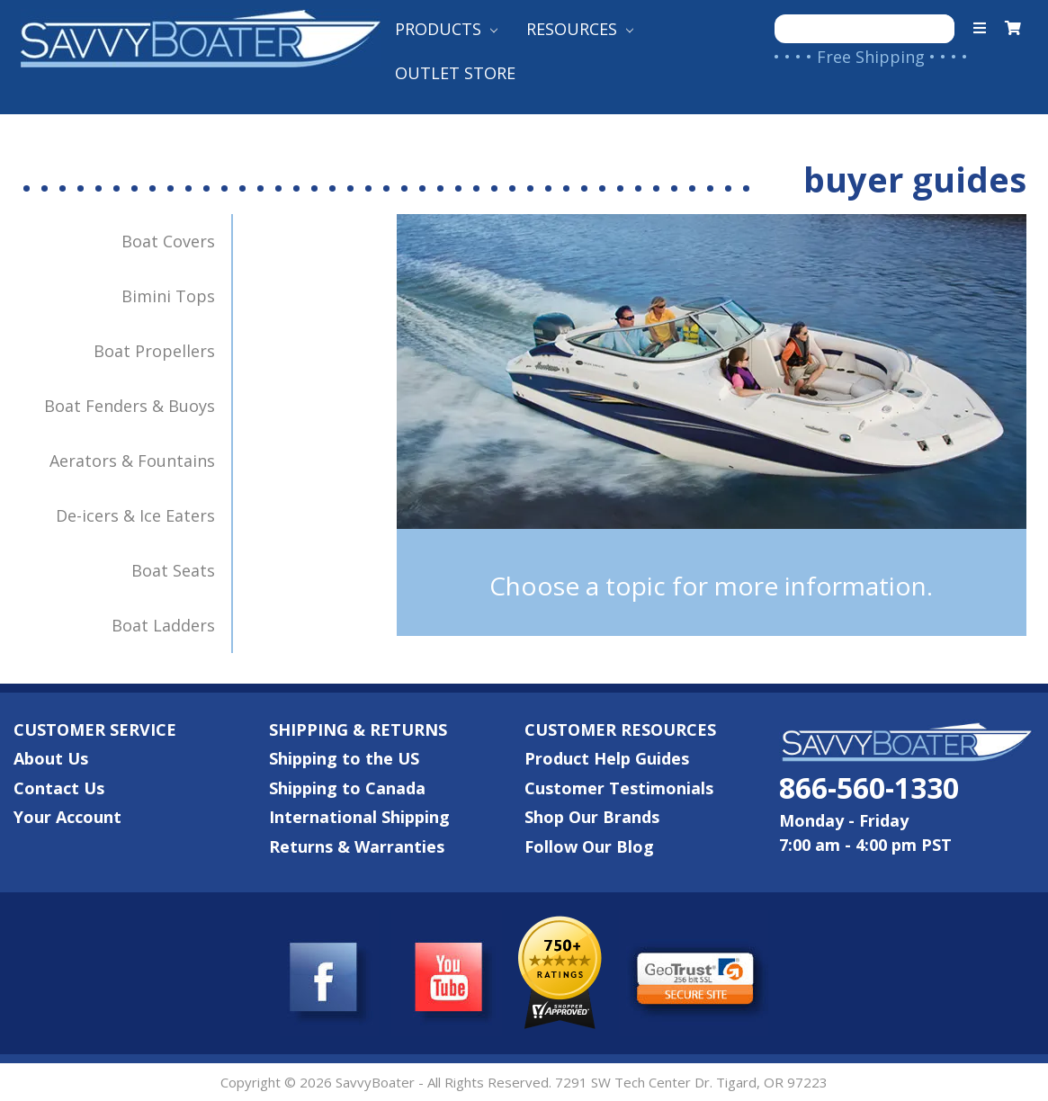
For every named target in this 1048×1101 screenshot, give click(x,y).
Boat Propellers (163, 343)
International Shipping (359, 817)
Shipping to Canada (347, 788)
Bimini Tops (177, 288)
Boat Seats (182, 562)
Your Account (67, 817)
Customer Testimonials (618, 788)
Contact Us (58, 788)
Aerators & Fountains (141, 452)
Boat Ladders (172, 617)
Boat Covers (177, 233)
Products (446, 29)
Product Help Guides (606, 758)
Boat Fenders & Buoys (138, 397)
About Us (50, 758)
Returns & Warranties (356, 846)
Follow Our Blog (589, 846)
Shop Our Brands (591, 817)
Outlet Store (455, 73)
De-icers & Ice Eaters (144, 507)
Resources (579, 29)
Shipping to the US (344, 758)
